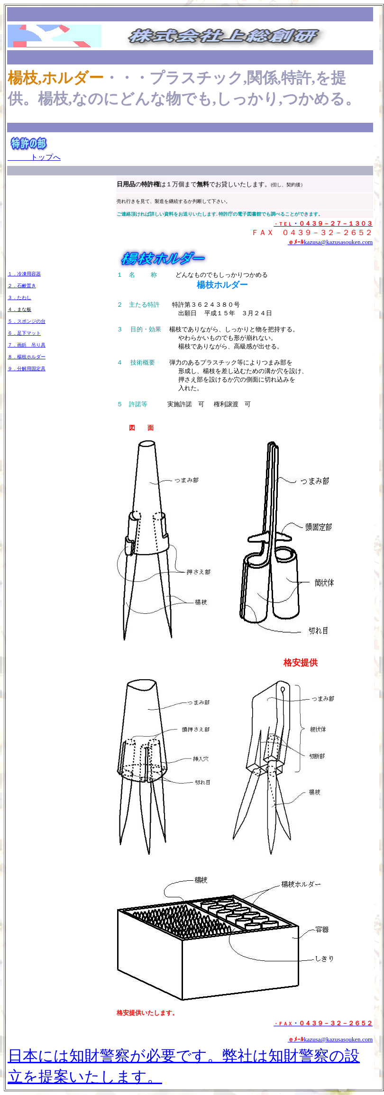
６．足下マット (24, 333)
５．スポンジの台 (27, 321)
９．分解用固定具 (27, 368)
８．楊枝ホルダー (27, 356)
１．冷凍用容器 (24, 273)
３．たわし (19, 297)
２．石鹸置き (22, 285)
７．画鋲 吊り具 (27, 344)
